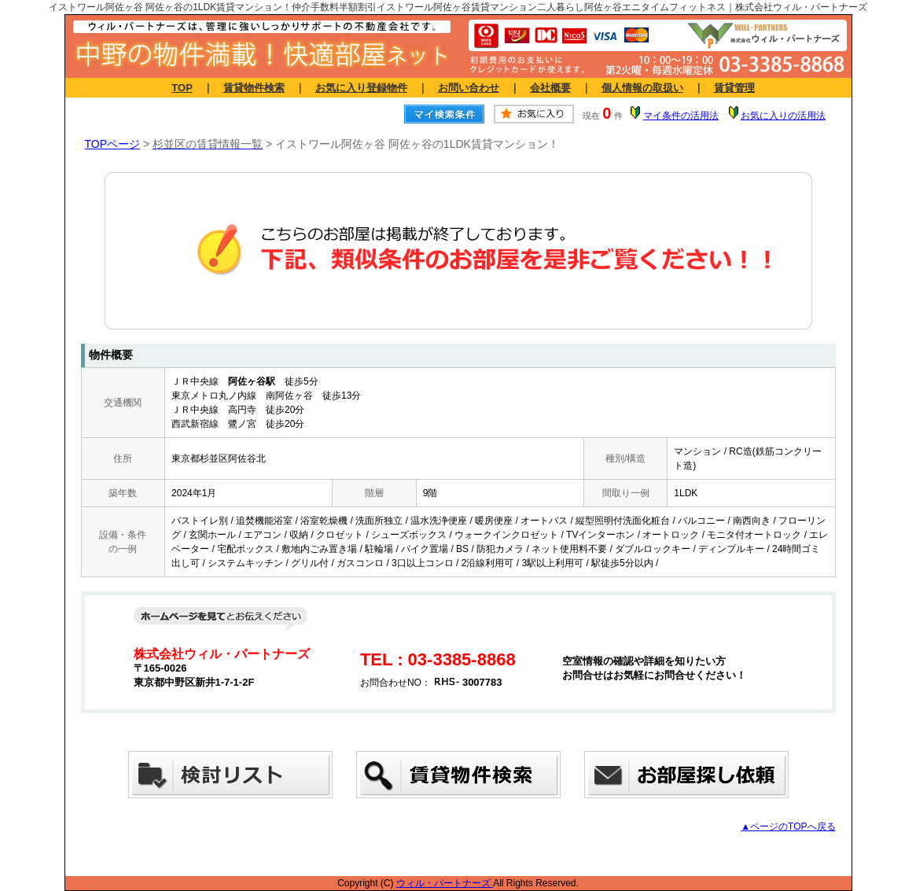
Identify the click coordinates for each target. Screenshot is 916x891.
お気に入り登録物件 (361, 88)
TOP (181, 88)
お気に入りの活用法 (783, 115)
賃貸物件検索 (254, 88)
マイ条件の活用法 (681, 115)
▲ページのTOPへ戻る (788, 826)
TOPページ (113, 144)
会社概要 (550, 88)
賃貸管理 (734, 88)
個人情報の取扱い (642, 88)
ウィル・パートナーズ (444, 883)
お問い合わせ (468, 88)
